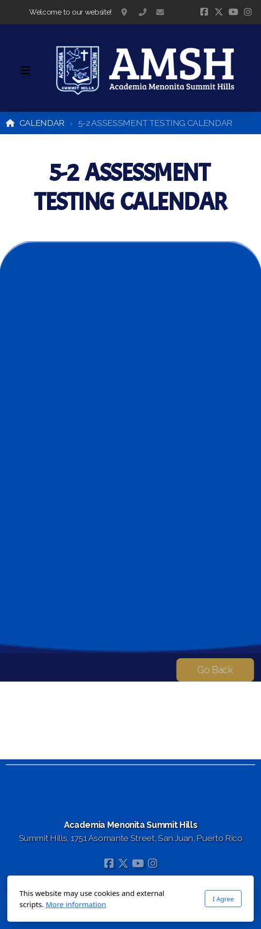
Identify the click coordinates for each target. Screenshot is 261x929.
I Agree (223, 898)
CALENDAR (42, 123)
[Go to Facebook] (204, 12)
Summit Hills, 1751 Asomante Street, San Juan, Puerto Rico (125, 12)
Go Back (213, 670)
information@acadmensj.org (160, 12)
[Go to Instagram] (248, 12)
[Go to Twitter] (219, 12)
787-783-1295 (143, 12)
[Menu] (25, 70)
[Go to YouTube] (233, 12)
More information (76, 904)
